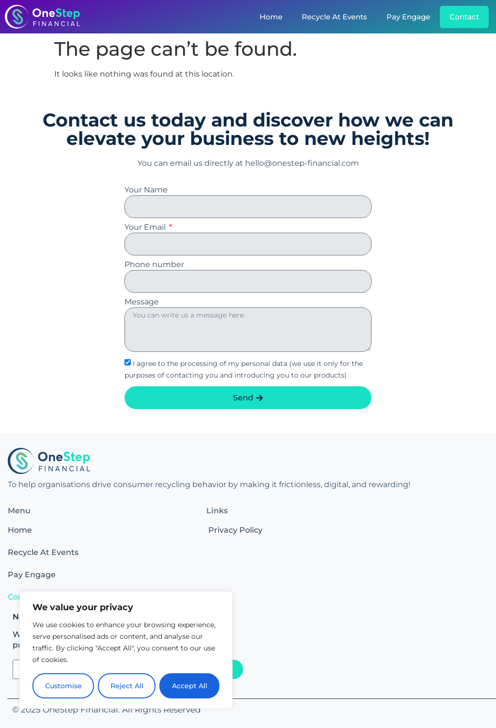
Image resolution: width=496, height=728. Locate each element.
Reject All (126, 685)
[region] (125, 650)
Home (271, 16)
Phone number (154, 265)
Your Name (146, 190)
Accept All (189, 685)
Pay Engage (408, 16)
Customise (63, 685)
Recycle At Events (334, 16)
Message (141, 302)
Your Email (146, 227)
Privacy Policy (235, 530)
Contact (464, 16)
